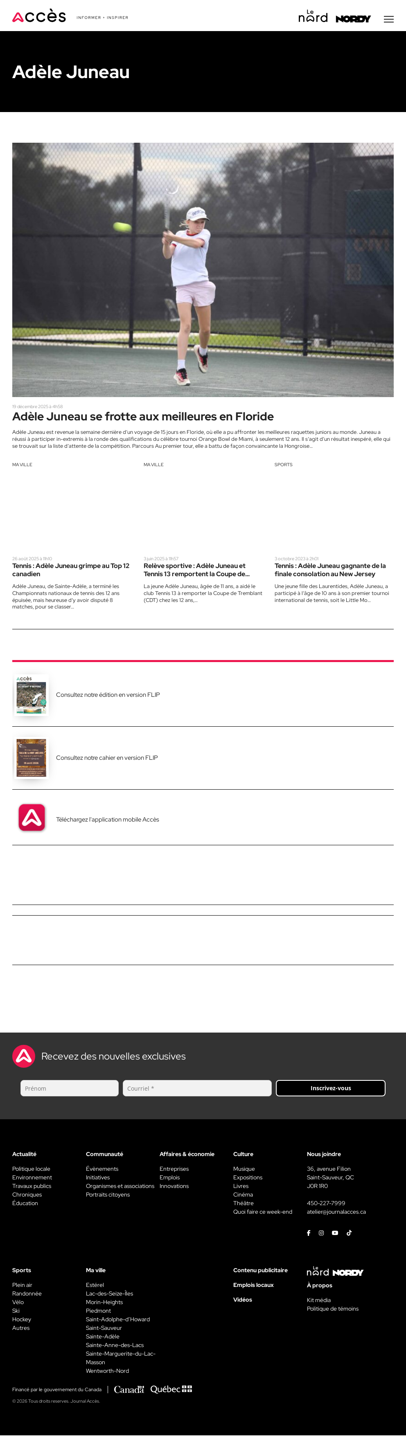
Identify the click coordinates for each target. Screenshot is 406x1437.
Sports (284, 466)
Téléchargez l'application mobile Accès (107, 821)
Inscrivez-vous (331, 1089)
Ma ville (22, 466)
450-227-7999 (326, 1204)
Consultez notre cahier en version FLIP (107, 759)
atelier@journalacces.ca (336, 1213)
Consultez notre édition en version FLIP (108, 696)
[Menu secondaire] (389, 20)
